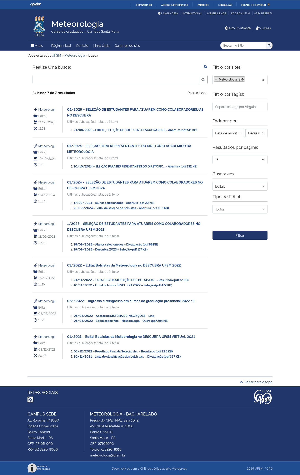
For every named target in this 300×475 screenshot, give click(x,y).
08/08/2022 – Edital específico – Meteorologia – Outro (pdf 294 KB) (121, 320)
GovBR (35, 4)
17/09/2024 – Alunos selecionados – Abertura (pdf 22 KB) (114, 203)
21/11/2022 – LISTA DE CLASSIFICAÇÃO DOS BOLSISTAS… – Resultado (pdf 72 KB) (131, 280)
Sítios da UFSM (240, 13)
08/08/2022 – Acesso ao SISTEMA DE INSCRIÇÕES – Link (114, 315)
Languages (167, 13)
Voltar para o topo (256, 382)
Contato (82, 45)
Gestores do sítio (127, 45)
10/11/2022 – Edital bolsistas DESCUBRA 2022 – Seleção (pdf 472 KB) (123, 285)
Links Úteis (101, 45)
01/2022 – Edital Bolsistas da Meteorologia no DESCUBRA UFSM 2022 (124, 265)
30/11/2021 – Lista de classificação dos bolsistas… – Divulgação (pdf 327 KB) (127, 356)
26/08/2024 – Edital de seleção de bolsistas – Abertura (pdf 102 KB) (121, 208)
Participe (203, 4)
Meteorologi (46, 109)
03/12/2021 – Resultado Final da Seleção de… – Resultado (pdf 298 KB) (123, 351)
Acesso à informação (174, 4)
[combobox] (240, 79)
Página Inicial (61, 45)
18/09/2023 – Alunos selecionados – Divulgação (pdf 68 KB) (116, 244)
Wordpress (179, 468)
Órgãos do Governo (253, 4)
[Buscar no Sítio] (243, 45)
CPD (269, 468)
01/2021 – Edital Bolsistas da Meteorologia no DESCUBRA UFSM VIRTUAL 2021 (131, 336)
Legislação (225, 4)
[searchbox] (247, 79)
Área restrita (263, 13)
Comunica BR (144, 4)
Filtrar (240, 235)
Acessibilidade (216, 13)
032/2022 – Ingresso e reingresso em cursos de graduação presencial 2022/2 (131, 300)
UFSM (259, 468)
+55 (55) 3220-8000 (43, 449)
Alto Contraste (237, 28)
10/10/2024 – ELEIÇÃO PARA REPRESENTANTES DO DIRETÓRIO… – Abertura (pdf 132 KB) (135, 166)
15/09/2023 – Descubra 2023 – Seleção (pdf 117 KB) (111, 249)
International (192, 13)
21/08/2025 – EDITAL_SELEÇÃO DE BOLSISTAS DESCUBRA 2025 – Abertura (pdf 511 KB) (135, 130)
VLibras (263, 28)
